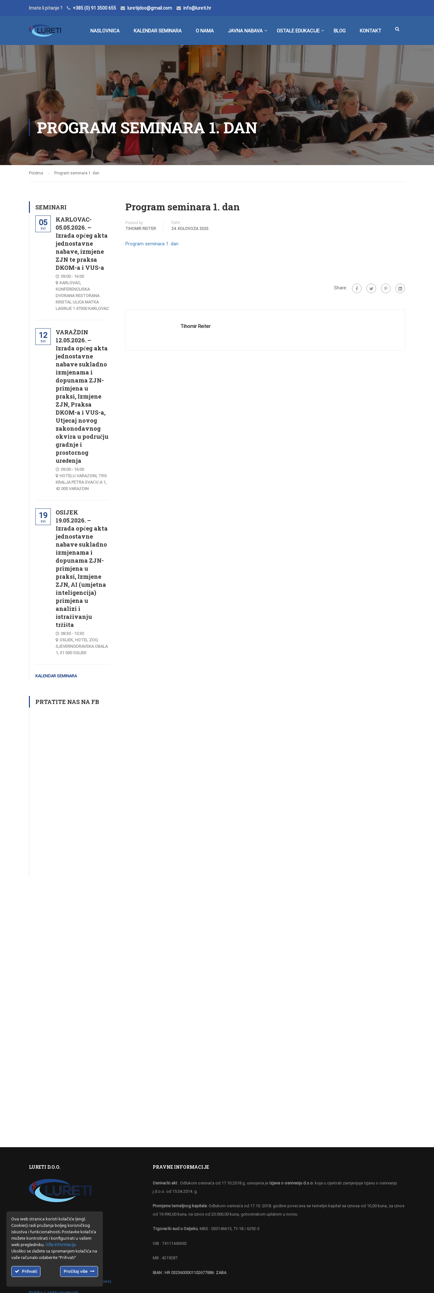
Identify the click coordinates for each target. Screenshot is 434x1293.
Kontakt (370, 31)
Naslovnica (105, 31)
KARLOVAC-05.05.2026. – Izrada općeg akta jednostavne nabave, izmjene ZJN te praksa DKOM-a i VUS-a (82, 243)
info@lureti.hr (197, 8)
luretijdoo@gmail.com (149, 8)
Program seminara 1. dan (151, 244)
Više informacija (60, 1245)
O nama (205, 31)
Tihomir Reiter (140, 228)
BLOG (340, 31)
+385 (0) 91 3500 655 (94, 8)
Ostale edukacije (298, 31)
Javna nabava (245, 31)
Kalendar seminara (158, 31)
